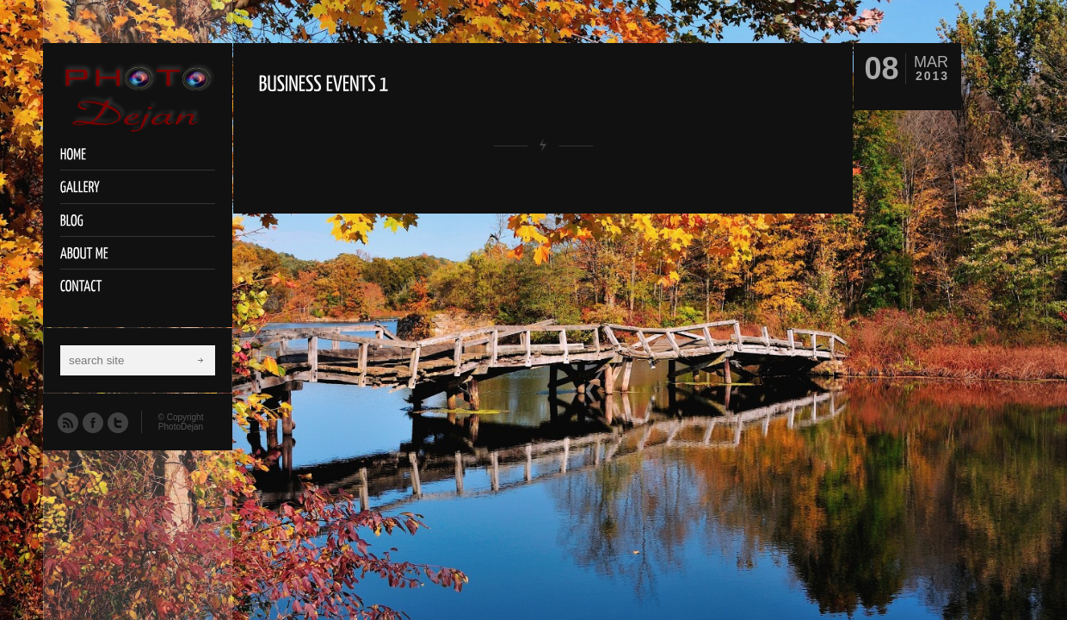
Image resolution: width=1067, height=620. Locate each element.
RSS (67, 422)
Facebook (92, 422)
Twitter (117, 422)
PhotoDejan (180, 426)
